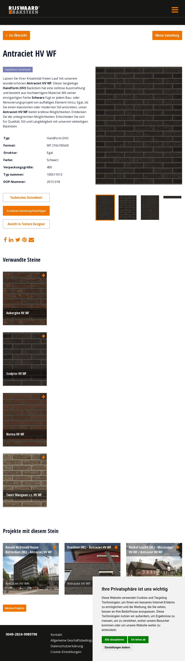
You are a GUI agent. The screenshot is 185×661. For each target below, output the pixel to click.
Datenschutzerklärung (67, 646)
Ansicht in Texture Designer (26, 224)
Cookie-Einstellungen (66, 652)
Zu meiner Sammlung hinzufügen (26, 211)
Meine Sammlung (167, 35)
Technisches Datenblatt (26, 197)
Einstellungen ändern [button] (117, 647)
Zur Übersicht (18, 35)
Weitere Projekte (14, 608)
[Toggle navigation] (174, 10)
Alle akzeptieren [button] (114, 639)
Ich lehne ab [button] (138, 639)
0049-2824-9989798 (21, 634)
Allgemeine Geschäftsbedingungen (76, 640)
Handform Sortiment (18, 69)
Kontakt (56, 634)
